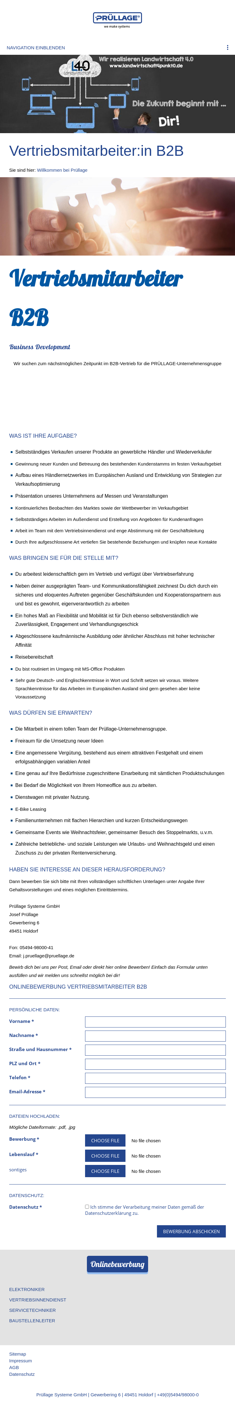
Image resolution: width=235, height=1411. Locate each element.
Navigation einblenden (36, 47)
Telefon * (19, 1077)
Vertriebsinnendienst (37, 1299)
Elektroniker (27, 1289)
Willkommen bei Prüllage (62, 170)
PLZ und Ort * (24, 1063)
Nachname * (23, 1035)
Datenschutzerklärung (108, 1213)
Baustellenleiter (32, 1320)
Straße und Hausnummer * (40, 1049)
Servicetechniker (32, 1310)
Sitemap (17, 1354)
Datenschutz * (25, 1207)
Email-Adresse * (27, 1091)
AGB (14, 1367)
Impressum (20, 1360)
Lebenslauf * (23, 1154)
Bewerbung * (24, 1139)
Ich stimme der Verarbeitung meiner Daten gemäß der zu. (144, 1210)
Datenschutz (22, 1374)
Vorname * (21, 1021)
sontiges (18, 1169)
